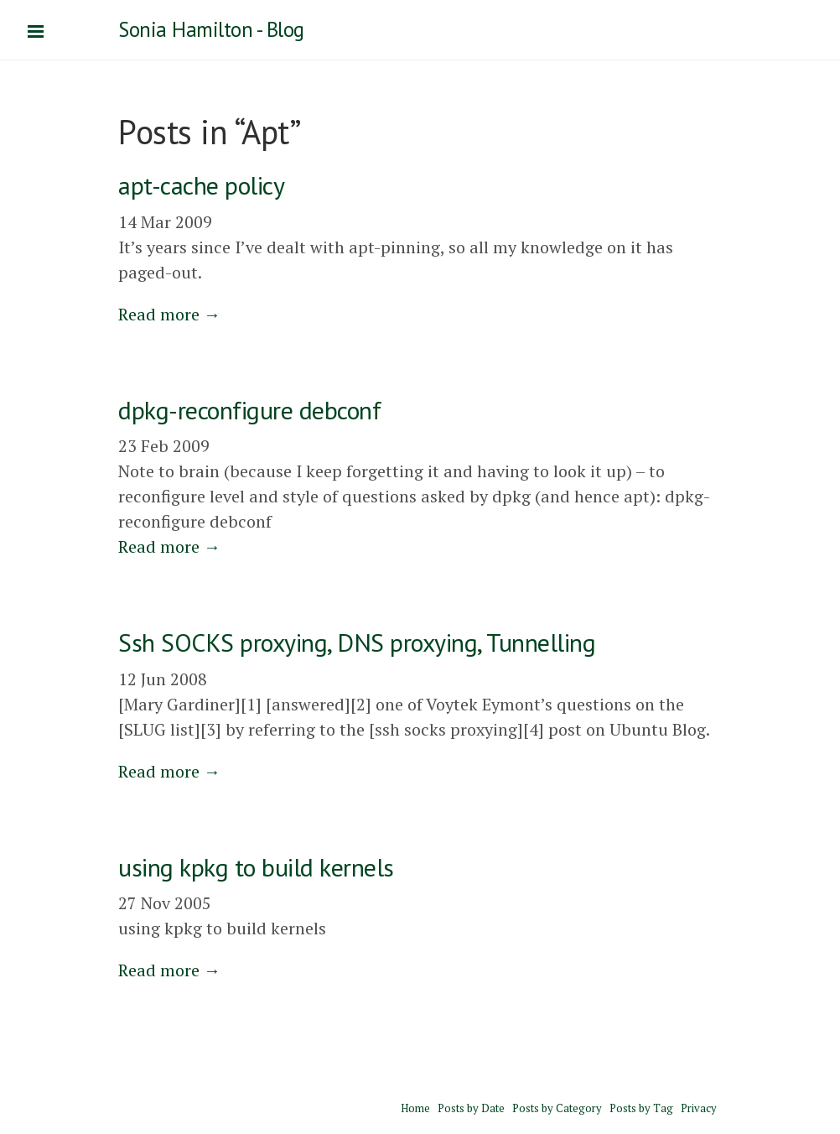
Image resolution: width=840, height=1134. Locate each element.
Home (415, 1108)
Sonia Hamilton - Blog (211, 29)
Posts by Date (471, 1108)
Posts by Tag (641, 1108)
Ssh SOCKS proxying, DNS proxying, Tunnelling (356, 642)
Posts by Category (557, 1108)
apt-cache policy (201, 185)
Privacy (699, 1108)
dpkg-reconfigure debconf (249, 409)
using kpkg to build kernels (256, 866)
